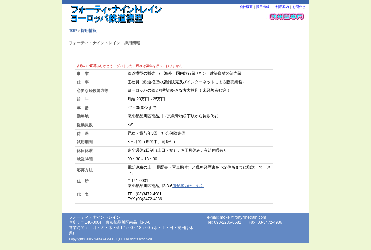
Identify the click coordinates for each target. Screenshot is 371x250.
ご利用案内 (280, 7)
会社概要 (246, 7)
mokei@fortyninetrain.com (243, 217)
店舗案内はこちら (188, 186)
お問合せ (298, 7)
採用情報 (262, 7)
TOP (73, 30)
